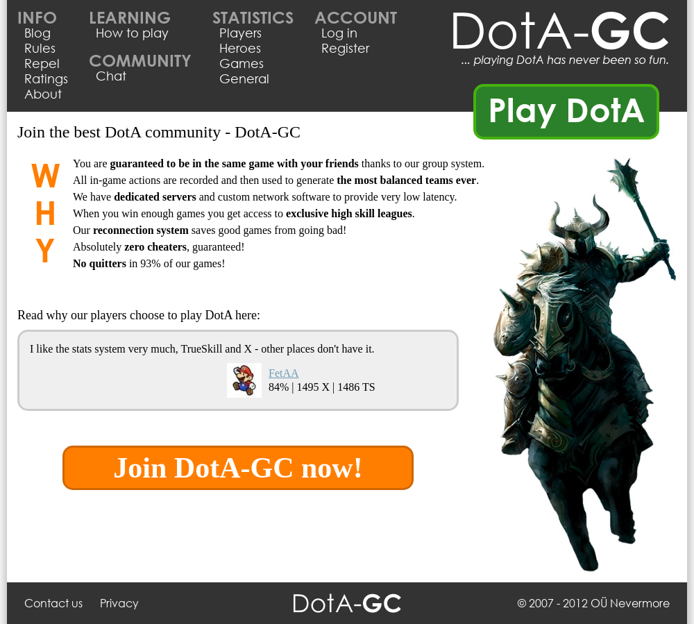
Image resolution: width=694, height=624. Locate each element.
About (43, 93)
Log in (339, 32)
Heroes (240, 48)
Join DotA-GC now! (237, 468)
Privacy (119, 603)
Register (345, 48)
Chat (111, 75)
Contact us (53, 603)
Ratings (46, 78)
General (244, 78)
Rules (40, 48)
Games (241, 63)
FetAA (284, 373)
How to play (132, 32)
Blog (37, 32)
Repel (42, 63)
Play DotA (566, 109)
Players (240, 32)
